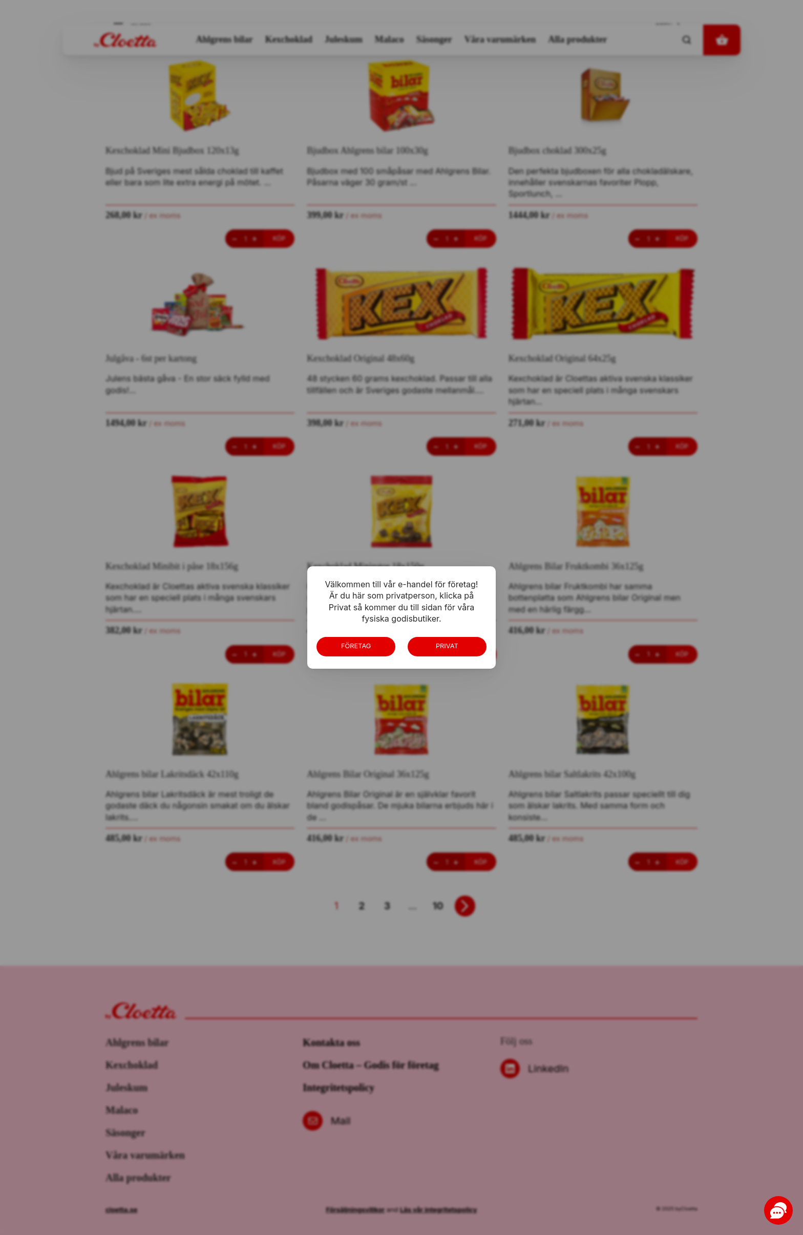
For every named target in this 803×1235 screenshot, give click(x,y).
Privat (447, 646)
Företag (356, 646)
